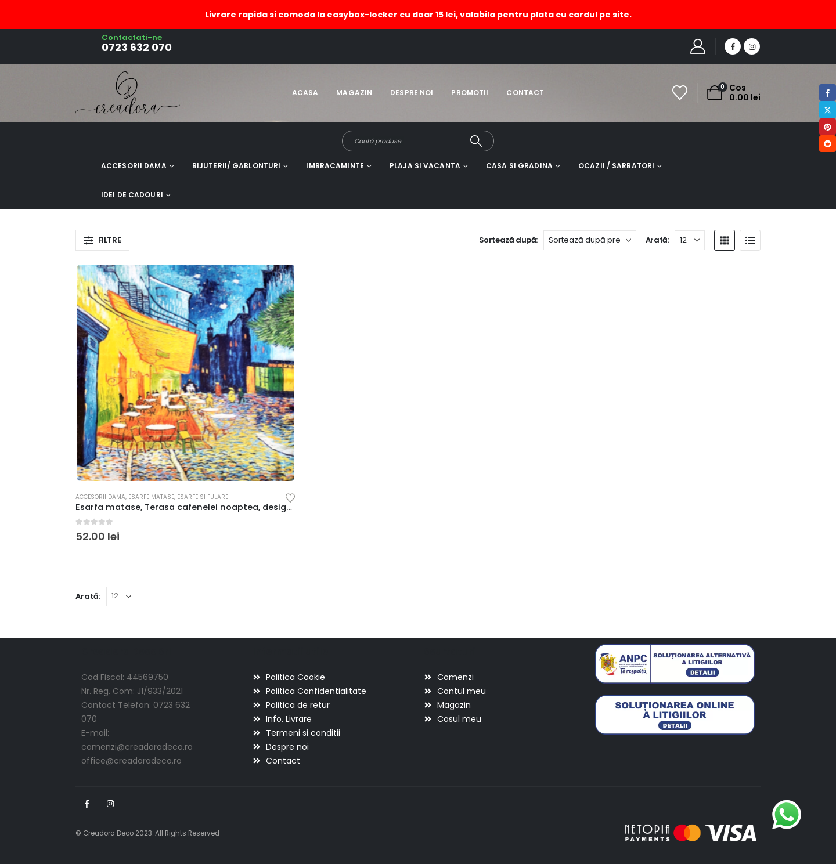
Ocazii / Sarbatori (616, 166)
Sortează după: (508, 239)
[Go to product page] (185, 373)
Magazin (354, 92)
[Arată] (690, 240)
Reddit (827, 143)
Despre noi (411, 92)
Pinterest (827, 126)
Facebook (86, 804)
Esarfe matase (151, 497)
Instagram (110, 804)
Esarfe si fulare (202, 497)
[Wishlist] (680, 92)
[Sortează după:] (589, 240)
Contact (525, 92)
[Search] (476, 141)
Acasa (305, 92)
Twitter (827, 109)
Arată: (657, 239)
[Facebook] (733, 46)
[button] (102, 240)
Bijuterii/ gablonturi (236, 166)
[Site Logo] (107, 92)
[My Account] (698, 46)
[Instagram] (752, 46)
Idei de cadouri (132, 195)
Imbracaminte (334, 166)
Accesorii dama (134, 166)
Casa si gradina (519, 166)
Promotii (469, 92)
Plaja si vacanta (425, 166)
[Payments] (691, 832)
